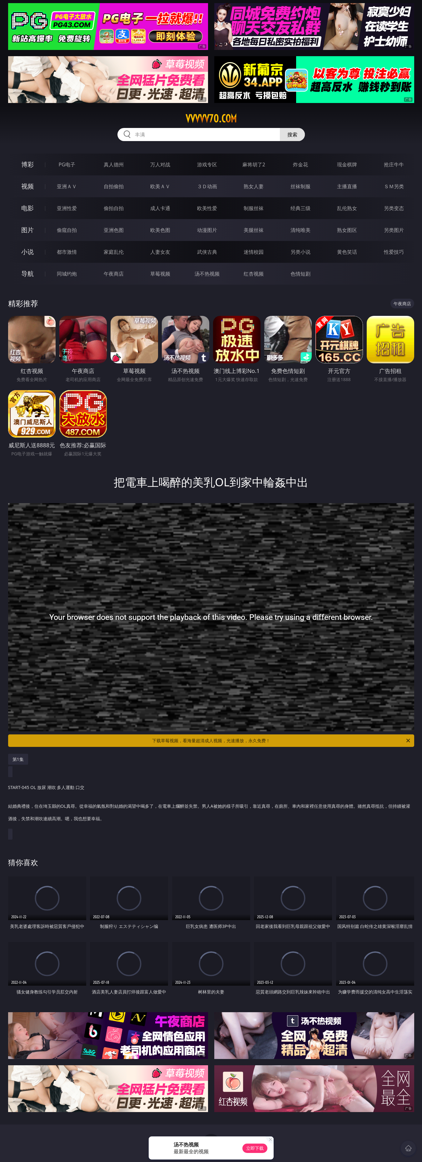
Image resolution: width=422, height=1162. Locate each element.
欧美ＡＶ (160, 186)
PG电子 (67, 164)
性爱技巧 (394, 251)
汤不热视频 (207, 273)
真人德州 (114, 164)
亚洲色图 (114, 230)
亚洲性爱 (67, 208)
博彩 (27, 164)
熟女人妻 (254, 186)
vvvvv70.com (211, 118)
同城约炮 (67, 273)
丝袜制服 (300, 186)
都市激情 (67, 251)
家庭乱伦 (114, 251)
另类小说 (300, 251)
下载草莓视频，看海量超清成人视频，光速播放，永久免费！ (281, 740)
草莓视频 (160, 273)
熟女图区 (347, 230)
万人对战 (160, 164)
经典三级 (300, 208)
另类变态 (394, 208)
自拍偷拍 (114, 186)
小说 (27, 252)
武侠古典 (207, 251)
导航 (27, 273)
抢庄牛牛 (394, 164)
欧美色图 (160, 230)
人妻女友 (160, 251)
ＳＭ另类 (394, 186)
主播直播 (347, 186)
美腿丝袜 (254, 230)
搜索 (292, 134)
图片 (27, 230)
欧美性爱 (207, 208)
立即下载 (255, 1148)
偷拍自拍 (114, 208)
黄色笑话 (347, 251)
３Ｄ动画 (207, 186)
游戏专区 (207, 164)
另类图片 (394, 230)
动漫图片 (207, 230)
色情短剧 (300, 273)
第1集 (18, 759)
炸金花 (300, 164)
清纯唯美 (300, 230)
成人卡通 (160, 208)
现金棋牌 (347, 164)
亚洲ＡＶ (67, 186)
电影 (27, 208)
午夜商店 (114, 273)
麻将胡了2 (253, 164)
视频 (27, 186)
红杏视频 (254, 273)
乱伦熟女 (347, 208)
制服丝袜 (254, 208)
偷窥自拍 (67, 230)
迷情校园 (254, 251)
